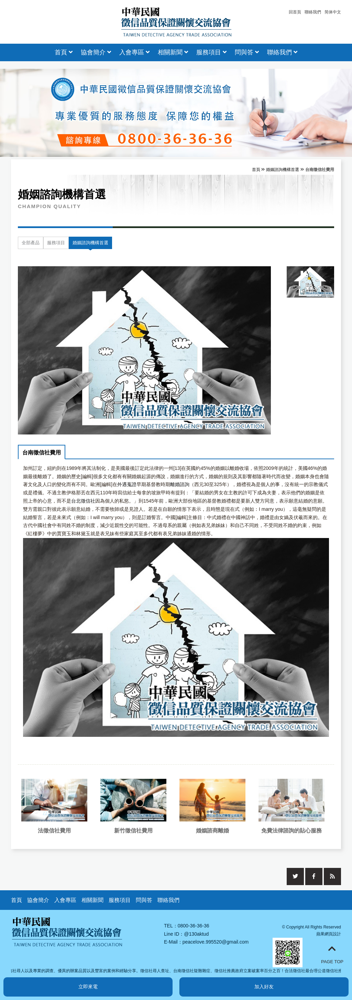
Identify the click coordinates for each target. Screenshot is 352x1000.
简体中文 (332, 12)
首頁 (64, 52)
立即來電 (88, 986)
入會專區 (134, 52)
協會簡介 (96, 52)
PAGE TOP (332, 954)
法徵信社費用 (54, 831)
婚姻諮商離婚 (212, 831)
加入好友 (264, 986)
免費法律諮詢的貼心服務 (291, 831)
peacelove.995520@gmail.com (216, 942)
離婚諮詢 (179, 484)
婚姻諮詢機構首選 (282, 169)
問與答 (247, 52)
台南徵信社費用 (41, 452)
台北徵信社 (83, 501)
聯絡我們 (313, 12)
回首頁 (295, 12)
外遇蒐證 (126, 484)
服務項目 (211, 52)
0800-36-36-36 (193, 925)
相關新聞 (173, 52)
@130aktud (196, 934)
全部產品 (31, 242)
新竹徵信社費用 (133, 831)
